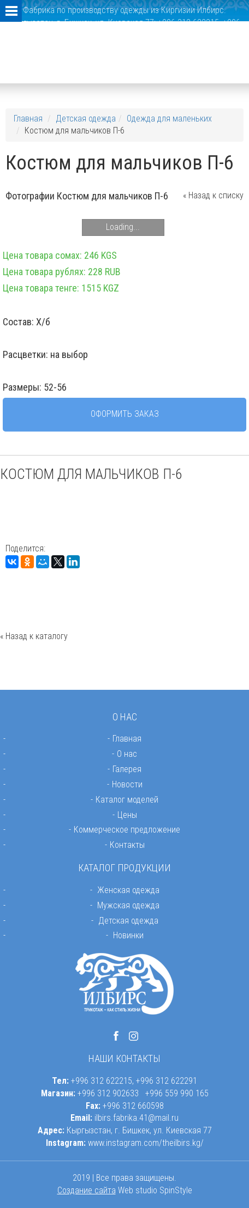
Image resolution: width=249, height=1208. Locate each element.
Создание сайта (86, 1190)
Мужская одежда (128, 905)
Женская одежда (128, 890)
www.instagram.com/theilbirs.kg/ (146, 1143)
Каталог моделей (127, 799)
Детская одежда (86, 118)
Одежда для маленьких (169, 118)
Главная (28, 118)
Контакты (127, 845)
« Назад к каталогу (34, 636)
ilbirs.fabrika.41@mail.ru (136, 1118)
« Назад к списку (213, 195)
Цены (127, 815)
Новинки (128, 935)
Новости (127, 784)
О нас (127, 754)
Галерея (126, 769)
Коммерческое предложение (127, 829)
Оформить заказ (125, 414)
